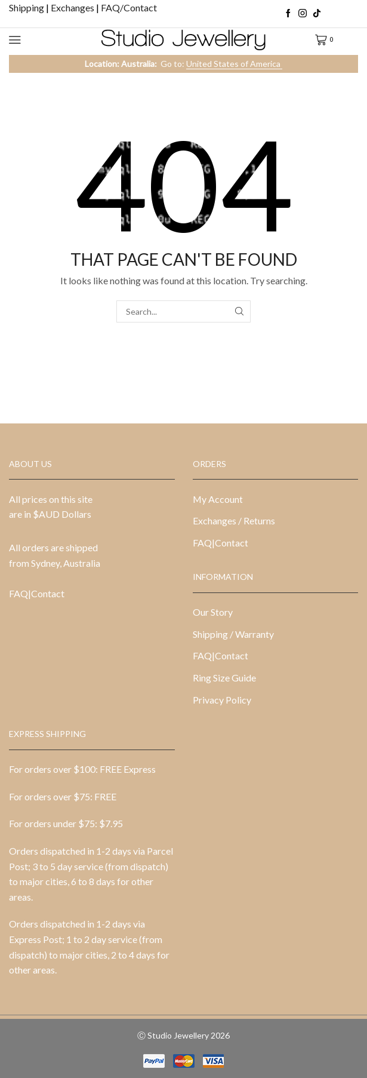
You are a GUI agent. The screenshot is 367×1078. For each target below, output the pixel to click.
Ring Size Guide (224, 677)
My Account (218, 499)
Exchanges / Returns (234, 520)
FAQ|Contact (36, 593)
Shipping (27, 7)
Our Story (213, 612)
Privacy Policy (222, 699)
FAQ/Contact (129, 7)
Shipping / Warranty (233, 634)
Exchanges (73, 7)
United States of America (234, 64)
